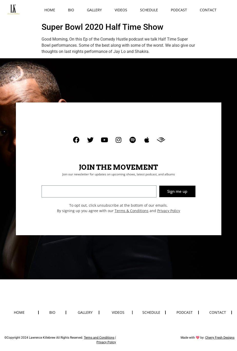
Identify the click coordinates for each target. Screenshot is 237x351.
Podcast (179, 9)
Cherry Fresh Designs (219, 337)
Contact (208, 9)
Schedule (149, 9)
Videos (121, 9)
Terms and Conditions (99, 337)
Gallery (94, 9)
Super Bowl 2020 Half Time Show (102, 27)
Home (49, 9)
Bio (71, 9)
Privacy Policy (168, 210)
